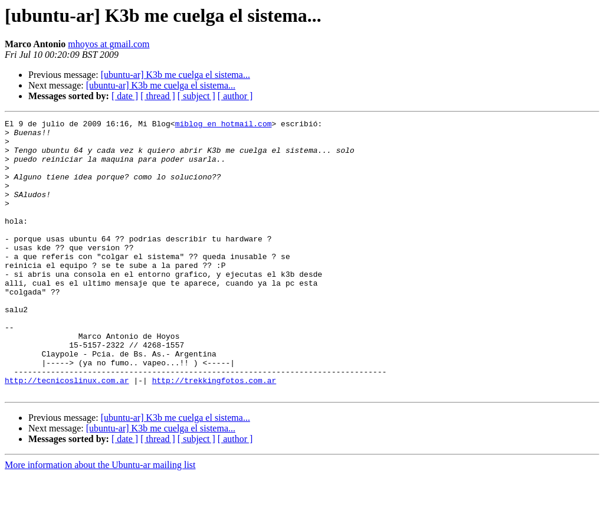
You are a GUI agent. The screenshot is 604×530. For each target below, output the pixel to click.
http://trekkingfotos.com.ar (214, 433)
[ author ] (235, 96)
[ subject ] (196, 96)
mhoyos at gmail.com (108, 44)
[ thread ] (157, 96)
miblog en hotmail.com (223, 125)
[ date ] (124, 96)
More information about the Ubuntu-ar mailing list (100, 520)
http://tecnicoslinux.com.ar (67, 433)
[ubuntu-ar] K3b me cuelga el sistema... (175, 75)
